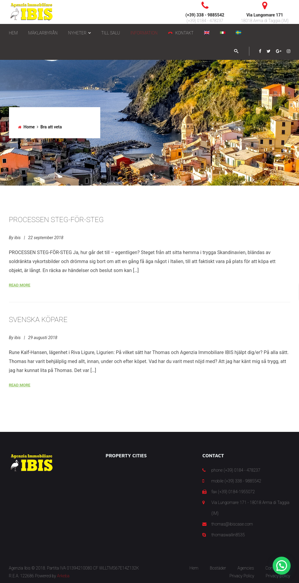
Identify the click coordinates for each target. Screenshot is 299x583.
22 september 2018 (45, 237)
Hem (193, 568)
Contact (272, 568)
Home (29, 127)
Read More (20, 285)
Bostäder (218, 568)
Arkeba (63, 575)
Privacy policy (277, 575)
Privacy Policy (241, 575)
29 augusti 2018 (42, 337)
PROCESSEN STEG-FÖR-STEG (56, 219)
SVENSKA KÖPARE (38, 319)
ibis (17, 237)
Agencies (246, 568)
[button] (282, 566)
